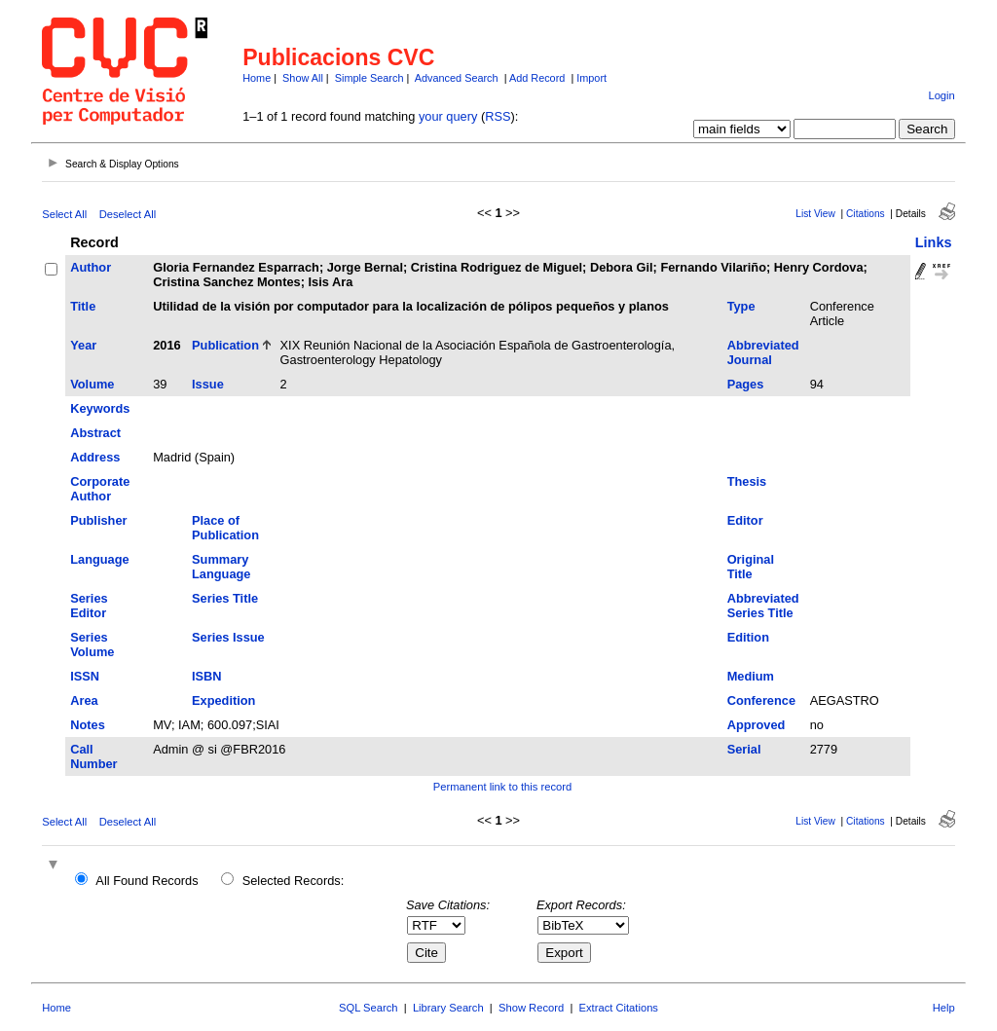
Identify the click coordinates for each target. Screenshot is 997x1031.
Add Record (537, 78)
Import (591, 78)
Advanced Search (456, 78)
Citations (865, 213)
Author (90, 267)
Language (99, 559)
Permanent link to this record (502, 786)
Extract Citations (618, 1007)
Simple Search (369, 78)
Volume (92, 384)
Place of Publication (225, 527)
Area (83, 700)
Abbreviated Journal (763, 352)
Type (741, 306)
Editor (745, 520)
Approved (756, 725)
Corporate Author (99, 488)
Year (83, 345)
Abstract (95, 432)
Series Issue (228, 637)
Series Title (225, 598)
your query (448, 116)
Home (256, 78)
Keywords (99, 408)
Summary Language (221, 566)
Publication (225, 345)
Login (941, 95)
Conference (761, 700)
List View (815, 213)
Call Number (93, 756)
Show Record (531, 1007)
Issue (208, 384)
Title (82, 306)
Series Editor (88, 605)
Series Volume (92, 644)
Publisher (98, 520)
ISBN (207, 676)
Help (944, 1007)
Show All (302, 78)
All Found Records (146, 880)
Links (933, 242)
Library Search (448, 1007)
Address (95, 457)
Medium (750, 676)
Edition (748, 637)
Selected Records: (293, 880)
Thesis (747, 481)
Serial (744, 749)
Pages (745, 384)
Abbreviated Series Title (763, 605)
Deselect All (127, 214)
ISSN (84, 676)
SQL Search (368, 1007)
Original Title (750, 566)
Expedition (223, 700)
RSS (497, 116)
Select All (64, 214)
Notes (87, 725)
